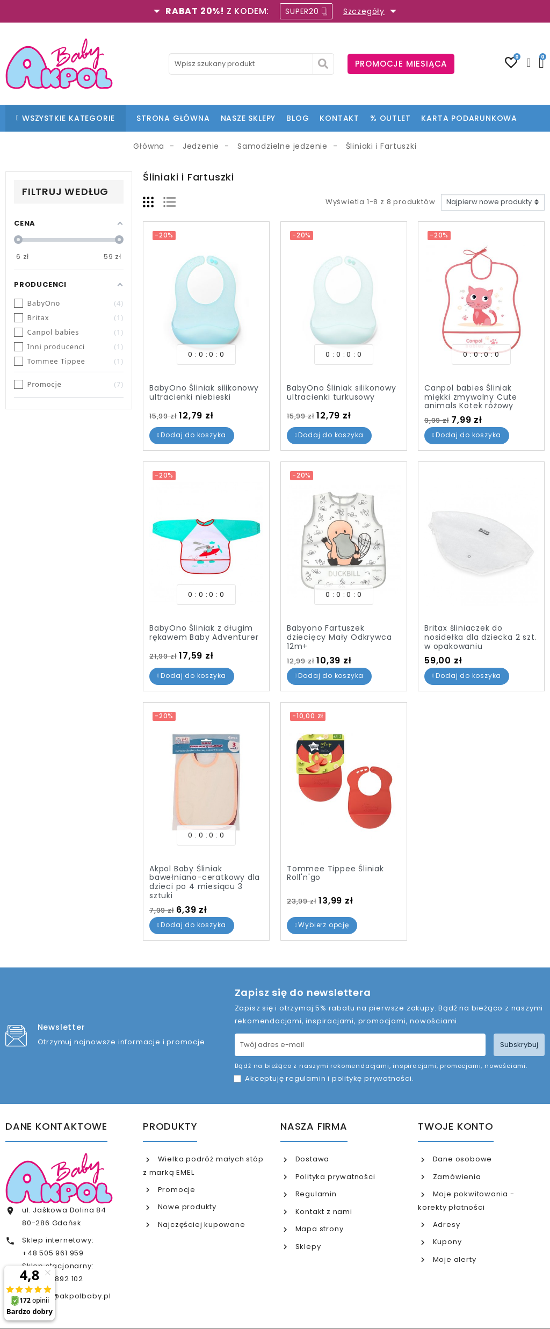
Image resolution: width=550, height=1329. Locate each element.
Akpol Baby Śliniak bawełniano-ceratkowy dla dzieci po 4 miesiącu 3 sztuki (204, 882)
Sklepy (307, 1246)
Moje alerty (453, 1259)
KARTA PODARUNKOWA (469, 118)
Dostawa (311, 1159)
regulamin (305, 1078)
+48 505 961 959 (53, 1253)
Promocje (176, 1189)
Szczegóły (364, 11)
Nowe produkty (186, 1207)
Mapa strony (318, 1229)
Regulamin (315, 1194)
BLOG (297, 118)
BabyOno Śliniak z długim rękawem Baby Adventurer (203, 632)
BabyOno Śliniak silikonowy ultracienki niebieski (204, 392)
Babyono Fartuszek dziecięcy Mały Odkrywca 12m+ (339, 637)
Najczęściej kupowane (200, 1224)
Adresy (445, 1224)
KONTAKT (339, 118)
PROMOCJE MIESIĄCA (401, 63)
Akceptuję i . (329, 1078)
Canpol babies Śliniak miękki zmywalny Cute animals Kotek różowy (470, 396)
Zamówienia (456, 1177)
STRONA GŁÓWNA (172, 118)
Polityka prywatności (334, 1177)
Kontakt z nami (322, 1212)
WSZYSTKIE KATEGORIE (65, 118)
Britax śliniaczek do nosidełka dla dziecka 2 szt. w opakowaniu (480, 637)
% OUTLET (390, 118)
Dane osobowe (461, 1159)
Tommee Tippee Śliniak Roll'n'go (335, 873)
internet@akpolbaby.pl (66, 1296)
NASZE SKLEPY (248, 118)
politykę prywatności (372, 1078)
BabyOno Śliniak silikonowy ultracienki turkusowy (341, 392)
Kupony (446, 1242)
